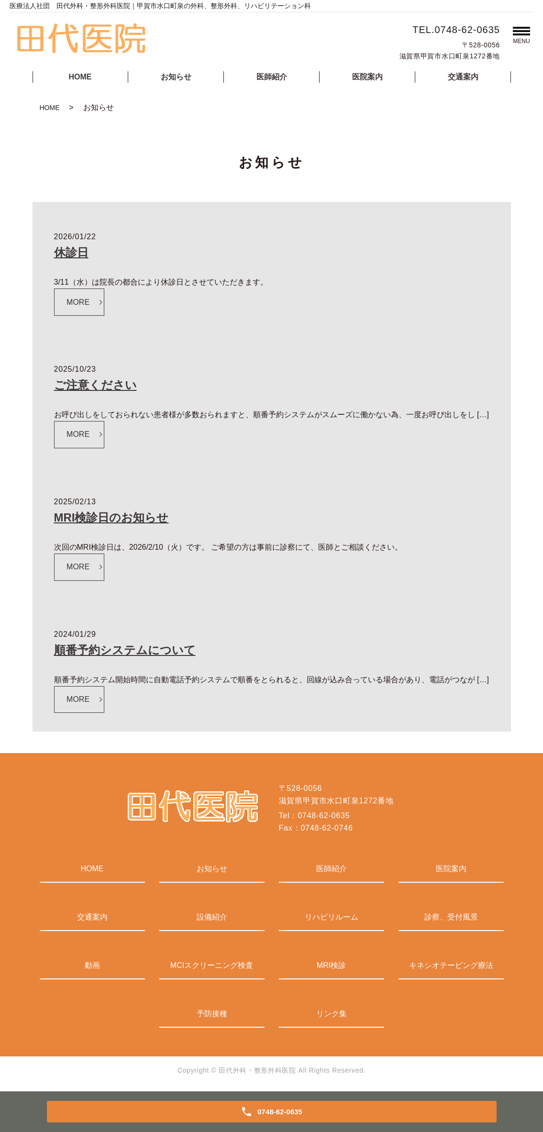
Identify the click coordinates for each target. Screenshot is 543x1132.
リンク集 (331, 1014)
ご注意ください (95, 384)
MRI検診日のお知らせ (111, 517)
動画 (92, 965)
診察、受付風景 (451, 917)
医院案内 (367, 77)
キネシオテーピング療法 (451, 965)
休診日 (71, 252)
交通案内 (463, 77)
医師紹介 (271, 77)
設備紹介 (212, 917)
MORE (77, 302)
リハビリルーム (331, 917)
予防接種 (212, 1014)
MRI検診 (331, 965)
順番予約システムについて (125, 650)
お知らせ (176, 77)
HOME (80, 77)
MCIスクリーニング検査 (211, 965)
